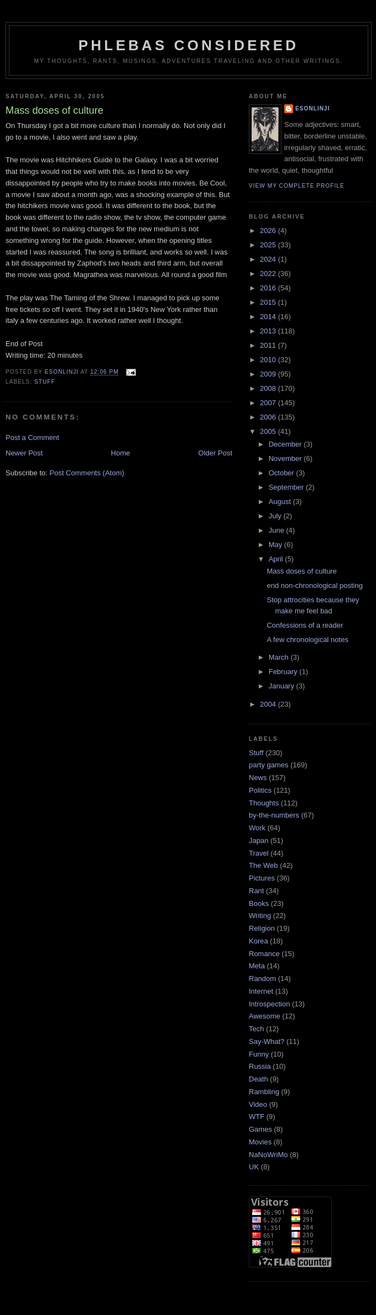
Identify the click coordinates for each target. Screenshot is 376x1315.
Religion (262, 928)
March (280, 657)
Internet (261, 991)
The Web (263, 865)
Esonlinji (312, 108)
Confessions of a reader (305, 625)
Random (262, 978)
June (277, 530)
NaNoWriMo (268, 1154)
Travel (259, 853)
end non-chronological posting (314, 585)
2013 (269, 331)
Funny (259, 1054)
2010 (269, 360)
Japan (258, 840)
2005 (269, 431)
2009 (269, 374)
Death (258, 1079)
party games (269, 765)
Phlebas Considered (189, 45)
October (282, 473)
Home (120, 453)
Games (260, 1129)
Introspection (269, 1004)
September (287, 487)
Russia (260, 1066)
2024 (269, 259)
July (276, 516)
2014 (269, 316)
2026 (269, 230)
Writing (260, 915)
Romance (264, 954)
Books (259, 903)
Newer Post (24, 453)
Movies (260, 1142)
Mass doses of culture (301, 571)
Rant (256, 891)
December (286, 444)
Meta (257, 966)
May (276, 544)
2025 (269, 245)
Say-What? (266, 1041)
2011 (269, 345)
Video (258, 1104)
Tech (256, 1029)
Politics (260, 790)
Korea (258, 941)
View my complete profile (296, 186)
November (286, 458)
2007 (269, 403)
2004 (269, 704)
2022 (269, 273)
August (281, 501)
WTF (256, 1116)
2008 (269, 388)
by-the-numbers (274, 815)
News (258, 777)
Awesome (264, 1016)
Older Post (215, 453)
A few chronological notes (307, 639)
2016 (269, 288)
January (282, 686)
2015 (269, 302)
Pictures (262, 878)
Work (257, 828)
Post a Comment (32, 437)
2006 (269, 417)
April (277, 559)
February (284, 671)
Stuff (44, 382)
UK (254, 1167)
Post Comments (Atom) (87, 473)
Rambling (264, 1092)
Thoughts (264, 803)
